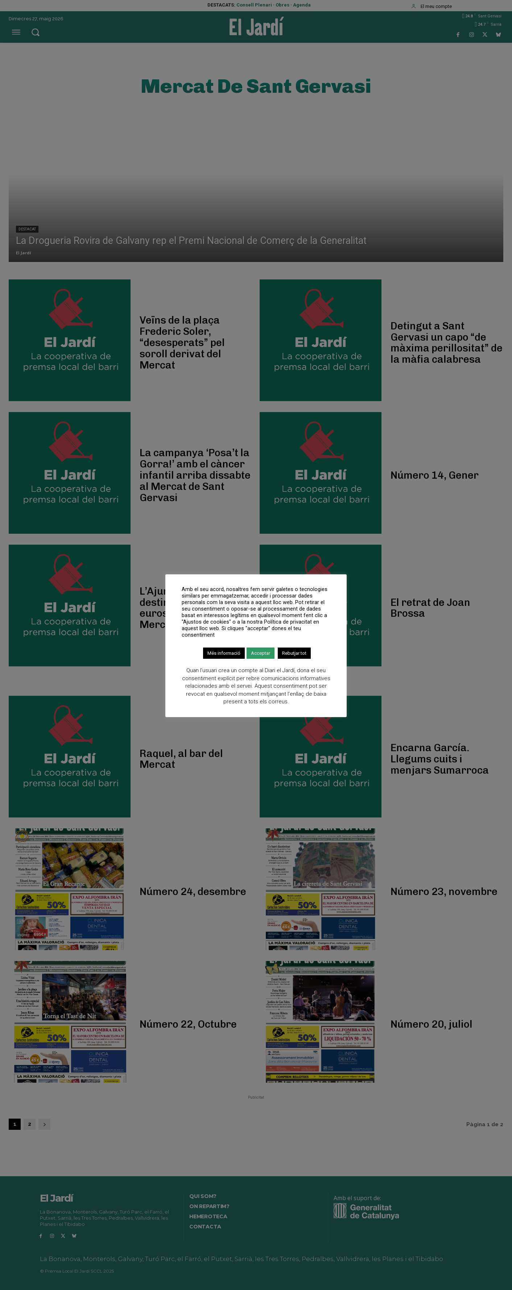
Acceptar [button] (260, 653)
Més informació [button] (223, 653)
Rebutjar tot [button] (294, 653)
